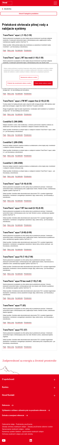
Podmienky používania (24, 424)
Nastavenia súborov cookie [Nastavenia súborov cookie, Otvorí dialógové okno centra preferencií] (29, 77)
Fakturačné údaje (8, 424)
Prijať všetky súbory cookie (43, 83)
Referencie (8, 405)
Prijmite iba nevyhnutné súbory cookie (19, 83)
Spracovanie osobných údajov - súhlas (16, 429)
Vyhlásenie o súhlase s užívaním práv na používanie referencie (26, 410)
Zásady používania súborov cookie (40, 427)
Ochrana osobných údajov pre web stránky (17, 434)
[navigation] (55, 3)
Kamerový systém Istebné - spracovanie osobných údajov (23, 431)
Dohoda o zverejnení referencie (15, 415)
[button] (4, 50)
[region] (28, 15)
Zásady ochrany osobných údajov (14, 427)
